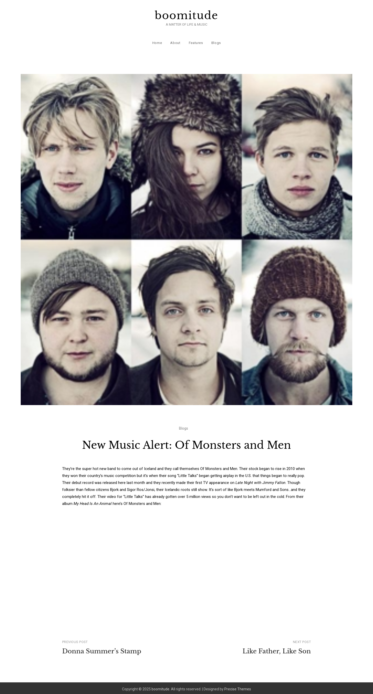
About (175, 41)
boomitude (186, 15)
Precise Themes (237, 687)
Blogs (216, 41)
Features (196, 41)
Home (157, 41)
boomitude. (161, 687)
